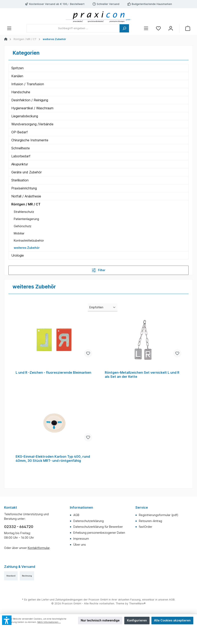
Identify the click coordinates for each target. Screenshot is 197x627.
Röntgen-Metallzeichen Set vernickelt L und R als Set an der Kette (142, 375)
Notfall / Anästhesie (26, 196)
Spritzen (17, 68)
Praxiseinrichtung (24, 188)
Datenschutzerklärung (88, 521)
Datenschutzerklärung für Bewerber (98, 526)
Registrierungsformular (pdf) (158, 515)
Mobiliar (19, 233)
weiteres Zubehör (27, 247)
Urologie (17, 255)
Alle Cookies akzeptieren (172, 620)
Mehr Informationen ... (49, 622)
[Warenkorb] (188, 28)
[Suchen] (124, 28)
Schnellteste (20, 148)
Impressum (81, 538)
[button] (7, 620)
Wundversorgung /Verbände (32, 124)
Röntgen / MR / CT (25, 204)
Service (141, 507)
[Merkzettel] (158, 28)
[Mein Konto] (171, 28)
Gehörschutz (22, 226)
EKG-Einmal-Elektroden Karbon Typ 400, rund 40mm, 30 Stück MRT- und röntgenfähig (53, 459)
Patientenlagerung (26, 219)
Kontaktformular (39, 548)
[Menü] (9, 28)
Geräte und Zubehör (26, 172)
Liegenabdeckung (24, 116)
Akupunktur (19, 164)
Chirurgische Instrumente (29, 140)
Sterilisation (20, 180)
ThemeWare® (137, 603)
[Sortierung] (102, 307)
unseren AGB (166, 599)
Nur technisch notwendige (100, 620)
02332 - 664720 (18, 526)
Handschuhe (20, 92)
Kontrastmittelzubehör (29, 240)
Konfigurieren (137, 620)
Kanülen (17, 76)
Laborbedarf (20, 156)
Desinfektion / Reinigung (29, 100)
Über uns (79, 544)
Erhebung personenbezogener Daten (99, 532)
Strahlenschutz (24, 211)
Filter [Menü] (98, 269)
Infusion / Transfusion (27, 84)
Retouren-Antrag (150, 521)
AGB (76, 515)
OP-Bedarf (19, 132)
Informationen (81, 507)
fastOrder (145, 526)
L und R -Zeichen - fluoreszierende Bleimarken (53, 373)
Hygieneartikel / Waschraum (32, 108)
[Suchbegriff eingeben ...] (73, 28)
